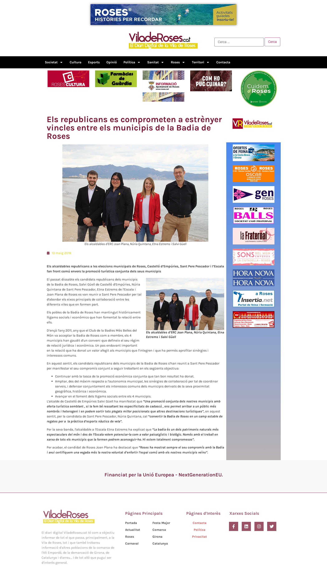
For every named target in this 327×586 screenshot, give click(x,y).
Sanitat (155, 62)
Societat (54, 62)
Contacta (223, 62)
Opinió (111, 62)
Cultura (75, 62)
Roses (178, 62)
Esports (94, 62)
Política (132, 62)
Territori (201, 62)
